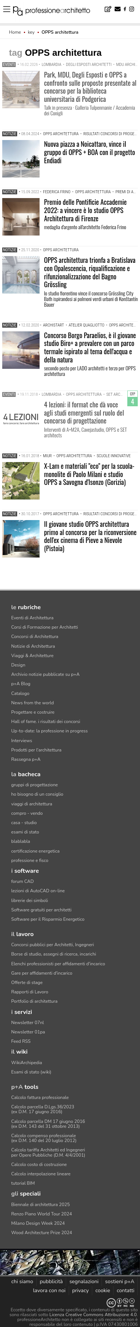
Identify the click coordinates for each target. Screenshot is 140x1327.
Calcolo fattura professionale (40, 1097)
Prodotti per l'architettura (36, 750)
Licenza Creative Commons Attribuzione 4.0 (93, 1315)
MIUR (47, 455)
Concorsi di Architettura (34, 637)
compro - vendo (27, 813)
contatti (125, 1290)
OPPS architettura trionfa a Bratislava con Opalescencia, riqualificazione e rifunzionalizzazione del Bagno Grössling (90, 272)
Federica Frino (56, 191)
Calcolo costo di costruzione (39, 1164)
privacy (80, 1290)
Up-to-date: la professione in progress (49, 731)
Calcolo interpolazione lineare (41, 1174)
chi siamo (22, 1281)
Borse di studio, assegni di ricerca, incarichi (53, 954)
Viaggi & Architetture (32, 656)
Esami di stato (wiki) (31, 1072)
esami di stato (25, 832)
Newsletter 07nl (27, 1023)
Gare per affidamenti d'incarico (41, 973)
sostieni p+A (119, 1281)
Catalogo (20, 693)
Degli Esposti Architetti (89, 64)
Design (18, 665)
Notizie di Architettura (33, 646)
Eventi (9, 64)
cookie (102, 1290)
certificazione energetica (35, 851)
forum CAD (22, 881)
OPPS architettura (60, 133)
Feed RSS (21, 1041)
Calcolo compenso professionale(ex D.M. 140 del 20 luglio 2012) (44, 1138)
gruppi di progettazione (34, 785)
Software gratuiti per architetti (41, 910)
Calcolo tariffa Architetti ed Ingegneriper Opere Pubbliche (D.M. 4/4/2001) (48, 1152)
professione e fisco (29, 860)
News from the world (32, 703)
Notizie (9, 133)
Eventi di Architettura (32, 618)
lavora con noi (49, 1290)
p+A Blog (20, 684)
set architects (120, 394)
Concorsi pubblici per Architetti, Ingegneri (52, 945)
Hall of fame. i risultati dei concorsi (45, 722)
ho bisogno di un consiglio (37, 794)
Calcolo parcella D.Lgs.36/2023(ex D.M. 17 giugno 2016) (42, 1109)
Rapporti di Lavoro (29, 992)
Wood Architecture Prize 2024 (41, 1233)
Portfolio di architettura (34, 1001)
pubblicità (51, 1281)
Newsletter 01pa (28, 1032)
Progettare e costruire (33, 712)
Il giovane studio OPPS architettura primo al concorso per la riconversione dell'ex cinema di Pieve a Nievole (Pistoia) (90, 536)
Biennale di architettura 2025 (40, 1205)
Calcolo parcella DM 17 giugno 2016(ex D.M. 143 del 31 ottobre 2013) (48, 1123)
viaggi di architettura (31, 804)
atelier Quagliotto (87, 325)
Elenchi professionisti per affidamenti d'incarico (58, 964)
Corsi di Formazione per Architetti (44, 627)
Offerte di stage (27, 983)
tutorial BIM (23, 1183)
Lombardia (52, 64)
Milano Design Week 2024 (38, 1223)
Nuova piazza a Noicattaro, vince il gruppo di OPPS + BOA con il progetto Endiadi (89, 152)
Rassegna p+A (26, 759)
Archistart (53, 325)
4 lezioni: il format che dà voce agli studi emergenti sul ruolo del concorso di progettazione (84, 412)
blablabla (20, 841)
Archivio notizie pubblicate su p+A (45, 674)
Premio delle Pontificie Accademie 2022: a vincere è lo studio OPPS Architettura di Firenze (85, 210)
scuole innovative (114, 455)
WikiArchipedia (26, 1063)
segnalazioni (84, 1281)
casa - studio (24, 823)
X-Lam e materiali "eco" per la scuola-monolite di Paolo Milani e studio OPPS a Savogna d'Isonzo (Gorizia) (89, 474)
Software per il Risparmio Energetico (47, 919)
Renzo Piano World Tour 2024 (41, 1214)
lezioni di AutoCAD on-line (38, 891)
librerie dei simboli (29, 901)
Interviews (21, 741)
